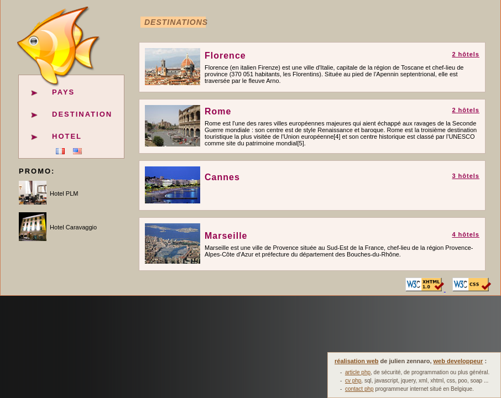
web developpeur (458, 361)
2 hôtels (465, 54)
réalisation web (356, 361)
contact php (359, 389)
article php (357, 372)
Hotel (67, 136)
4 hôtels (465, 234)
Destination (82, 114)
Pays (63, 92)
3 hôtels (465, 175)
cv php (353, 381)
